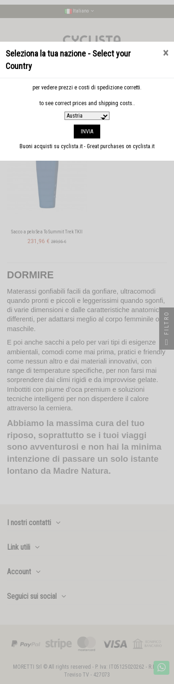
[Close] (165, 53)
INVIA (87, 131)
